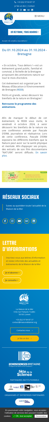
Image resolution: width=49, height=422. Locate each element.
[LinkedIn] (32, 10)
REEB (20, 89)
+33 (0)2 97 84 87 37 (24, 2)
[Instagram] (21, 10)
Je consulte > (11, 280)
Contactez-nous (25, 330)
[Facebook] (17, 10)
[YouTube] (24, 10)
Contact (31, 6)
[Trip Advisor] (28, 10)
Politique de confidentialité (25, 419)
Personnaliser (41, 416)
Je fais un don (20, 6)
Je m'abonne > (12, 272)
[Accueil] (8, 18)
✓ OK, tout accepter (22, 416)
